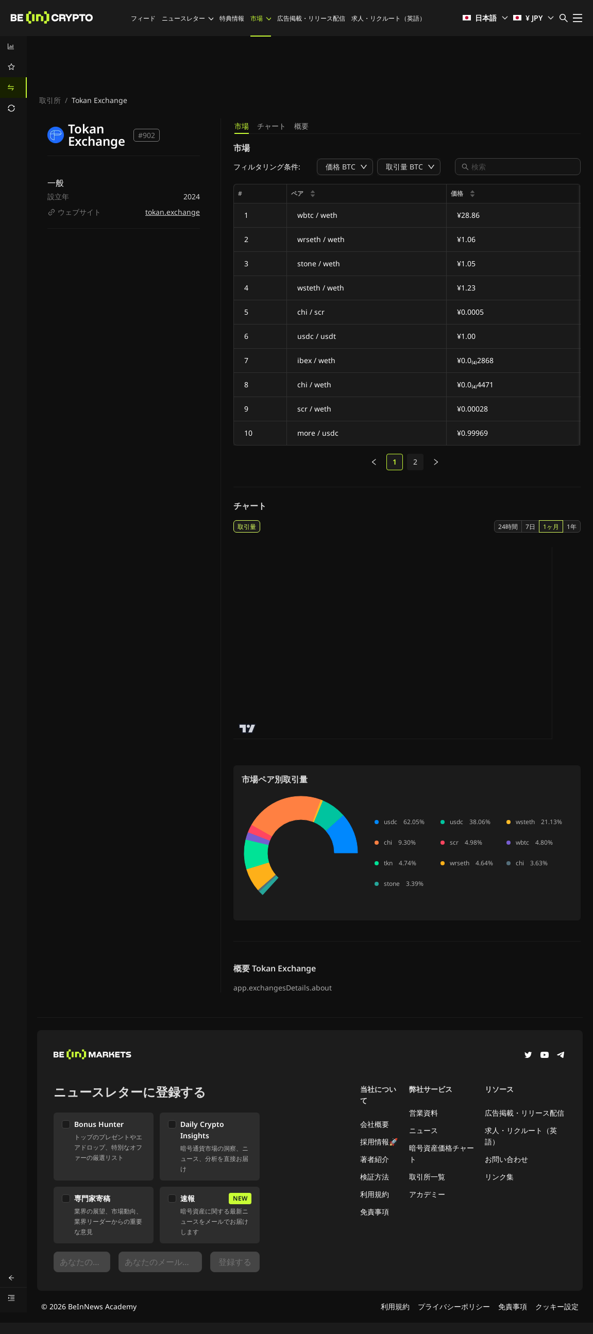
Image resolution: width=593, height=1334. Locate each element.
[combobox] (522, 167)
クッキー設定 (557, 1306)
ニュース (423, 1130)
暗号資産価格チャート (441, 1153)
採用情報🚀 (379, 1142)
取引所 (50, 100)
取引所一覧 (427, 1177)
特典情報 (231, 18)
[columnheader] (367, 193)
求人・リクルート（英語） (388, 18)
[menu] (13, 77)
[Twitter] (528, 1056)
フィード (143, 18)
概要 (301, 126)
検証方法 (374, 1177)
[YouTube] (544, 1056)
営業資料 (423, 1113)
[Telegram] (561, 1056)
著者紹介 (374, 1159)
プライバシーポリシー (454, 1306)
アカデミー (427, 1194)
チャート (271, 126)
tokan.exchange (172, 212)
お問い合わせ (506, 1159)
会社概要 (374, 1124)
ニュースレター (187, 18)
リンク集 (499, 1177)
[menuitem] (13, 46)
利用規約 (374, 1194)
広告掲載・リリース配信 (311, 18)
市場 (260, 18)
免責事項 (374, 1212)
